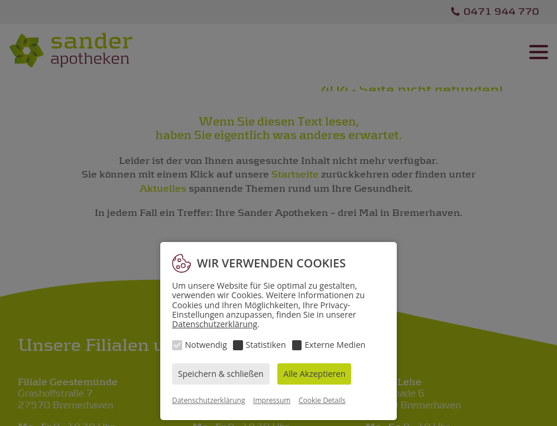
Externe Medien (335, 344)
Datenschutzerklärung (214, 324)
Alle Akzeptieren (314, 373)
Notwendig (206, 344)
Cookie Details (322, 400)
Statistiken (266, 344)
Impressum (271, 400)
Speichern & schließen (221, 373)
